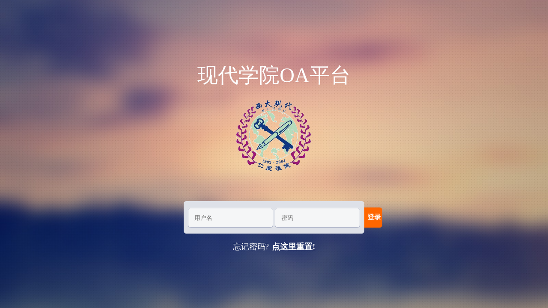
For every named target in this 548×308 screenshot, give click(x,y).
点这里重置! (293, 246)
